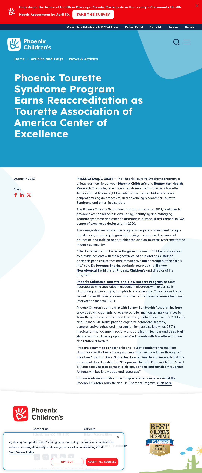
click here (164, 383)
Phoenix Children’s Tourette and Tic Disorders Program (120, 282)
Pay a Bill (155, 26)
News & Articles (83, 59)
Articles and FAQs (47, 59)
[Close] (196, 5)
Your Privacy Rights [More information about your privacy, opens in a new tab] (21, 451)
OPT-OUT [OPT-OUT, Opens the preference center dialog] (67, 461)
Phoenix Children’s (132, 183)
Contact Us (40, 429)
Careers (173, 26)
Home (19, 59)
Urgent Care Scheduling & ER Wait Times (92, 26)
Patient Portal (134, 26)
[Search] (176, 42)
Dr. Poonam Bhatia (105, 265)
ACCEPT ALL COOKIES (102, 461)
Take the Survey (93, 14)
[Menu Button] (187, 42)
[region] (63, 451)
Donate (190, 26)
